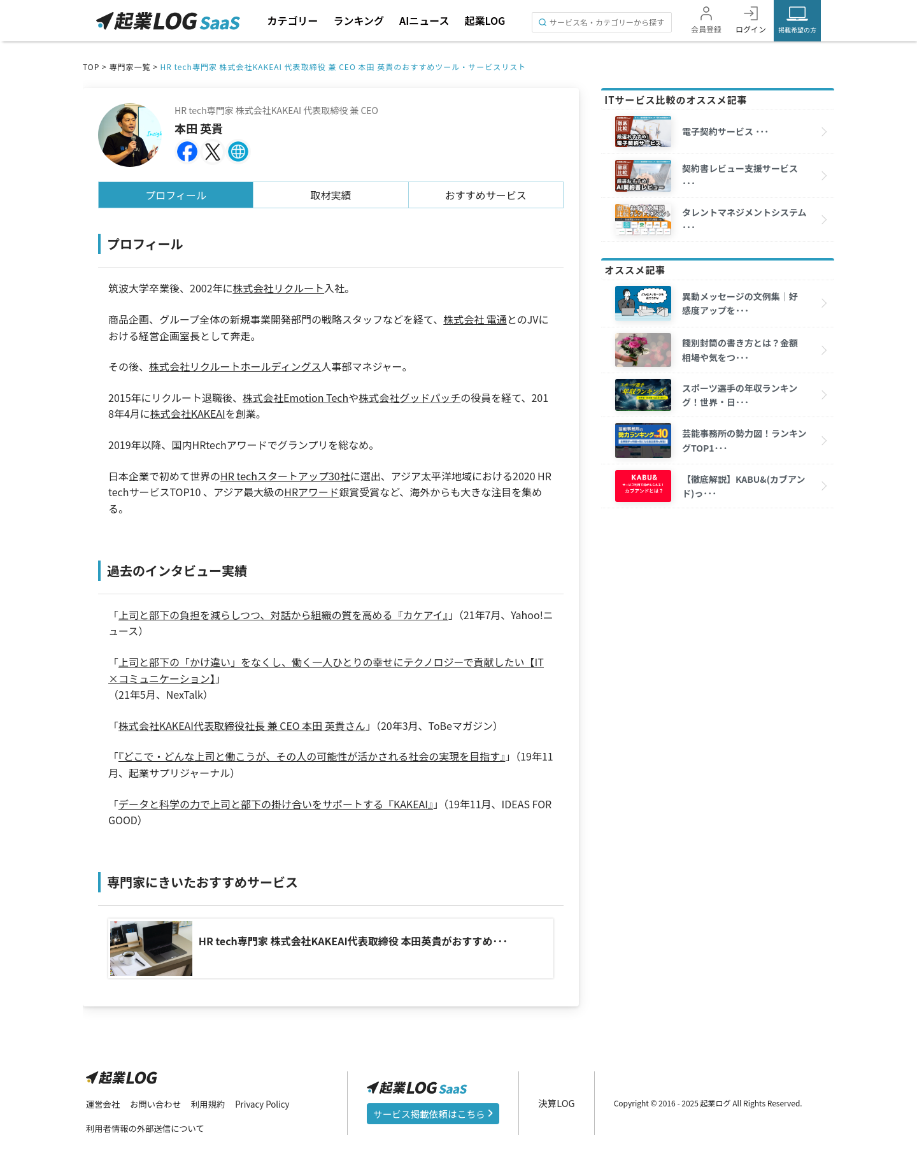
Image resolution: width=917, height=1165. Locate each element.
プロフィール (175, 195)
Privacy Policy (270, 1102)
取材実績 (331, 195)
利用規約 (213, 1102)
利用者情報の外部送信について (148, 1127)
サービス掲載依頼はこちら (434, 1112)
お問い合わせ (158, 1102)
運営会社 (104, 1102)
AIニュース (424, 20)
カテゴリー (292, 20)
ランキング (358, 20)
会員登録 (706, 29)
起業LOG (484, 20)
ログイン (751, 29)
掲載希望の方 (797, 29)
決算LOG (559, 1101)
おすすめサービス (486, 195)
